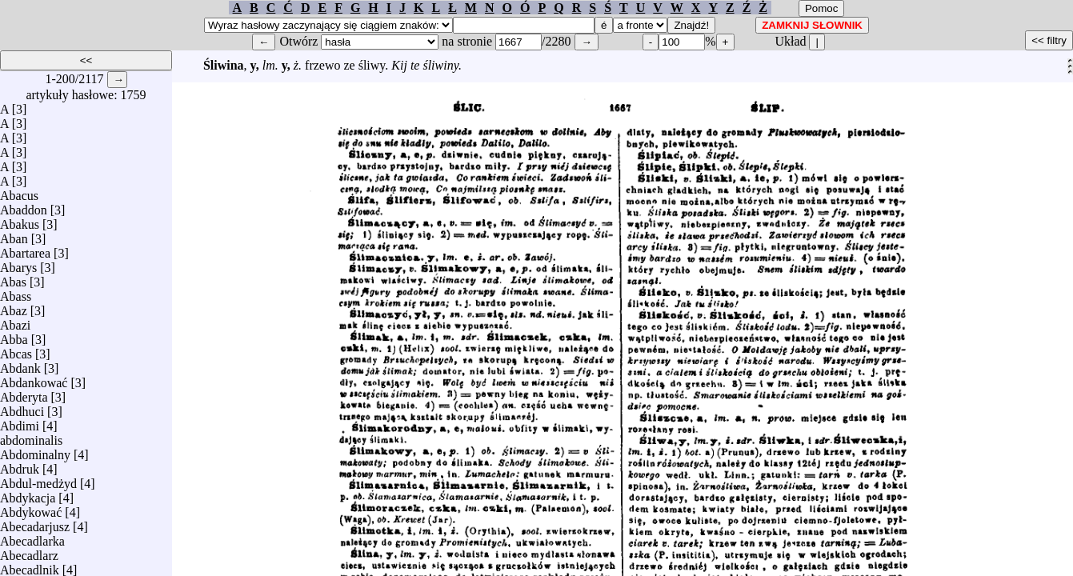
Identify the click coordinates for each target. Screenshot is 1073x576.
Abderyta (24, 393)
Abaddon (23, 206)
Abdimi (19, 422)
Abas (13, 278)
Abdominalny (35, 451)
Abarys (18, 263)
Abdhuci (22, 407)
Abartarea (25, 249)
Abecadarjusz (35, 523)
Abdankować (33, 379)
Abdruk (19, 465)
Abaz (13, 307)
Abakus (19, 220)
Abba (14, 335)
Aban (14, 235)
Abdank (20, 364)
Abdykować (31, 508)
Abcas (16, 350)
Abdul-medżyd (38, 479)
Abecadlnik (29, 566)
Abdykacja (27, 494)
